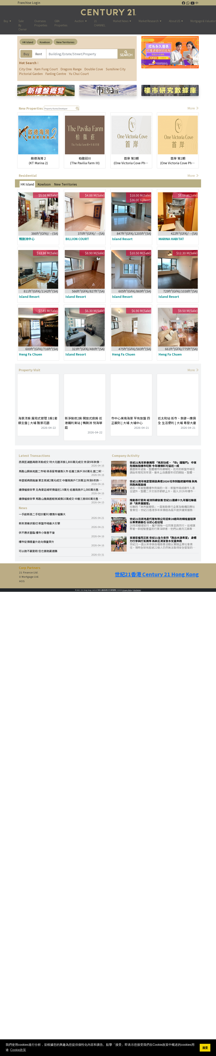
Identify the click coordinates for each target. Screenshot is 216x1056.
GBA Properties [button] (60, 23)
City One (25, 69)
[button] (143, 52)
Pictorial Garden (31, 73)
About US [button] (175, 21)
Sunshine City (115, 69)
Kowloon (45, 42)
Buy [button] (6, 21)
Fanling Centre (55, 73)
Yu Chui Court (79, 73)
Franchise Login (29, 2)
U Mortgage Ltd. (29, 576)
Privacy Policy (127, 590)
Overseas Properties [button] (40, 23)
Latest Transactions (34, 455)
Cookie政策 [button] (18, 1050)
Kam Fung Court (46, 69)
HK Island (27, 42)
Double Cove (93, 69)
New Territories (65, 42)
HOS (22, 581)
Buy (26, 54)
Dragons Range (71, 69)
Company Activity (125, 455)
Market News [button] (121, 21)
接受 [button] (205, 1047)
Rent (38, 54)
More (193, 108)
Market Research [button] (149, 21)
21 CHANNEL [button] (99, 23)
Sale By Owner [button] (22, 25)
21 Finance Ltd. (28, 572)
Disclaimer (137, 590)
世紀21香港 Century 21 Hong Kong (157, 574)
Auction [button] (79, 21)
